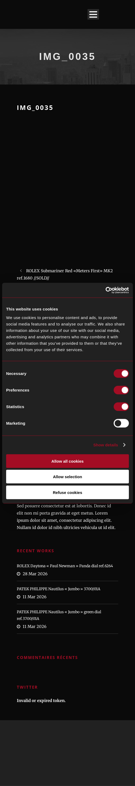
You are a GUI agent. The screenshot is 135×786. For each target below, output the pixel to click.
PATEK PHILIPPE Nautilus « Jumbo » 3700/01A (58, 588)
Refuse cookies (67, 492)
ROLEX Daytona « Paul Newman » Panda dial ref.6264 (65, 565)
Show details (105, 445)
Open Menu (93, 14)
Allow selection (67, 476)
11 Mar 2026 (34, 596)
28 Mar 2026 (35, 573)
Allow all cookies (67, 461)
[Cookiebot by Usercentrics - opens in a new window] (105, 290)
